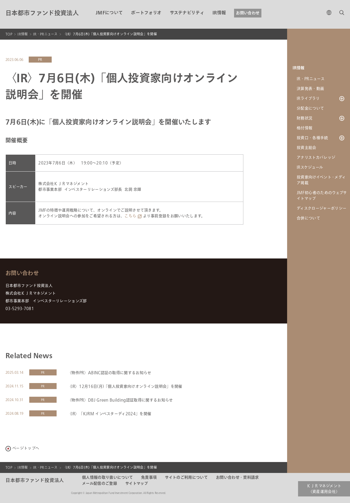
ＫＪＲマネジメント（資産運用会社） (324, 489)
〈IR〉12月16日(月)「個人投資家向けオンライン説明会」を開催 (125, 386)
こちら (130, 216)
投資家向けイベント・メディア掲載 (321, 180)
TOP (8, 34)
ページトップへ (25, 448)
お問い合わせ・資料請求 (237, 478)
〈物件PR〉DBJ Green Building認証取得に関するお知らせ (120, 400)
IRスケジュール (310, 167)
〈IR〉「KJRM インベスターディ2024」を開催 (109, 414)
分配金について (310, 108)
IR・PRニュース (45, 34)
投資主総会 (306, 148)
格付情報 (304, 128)
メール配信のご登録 (99, 484)
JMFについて (109, 13)
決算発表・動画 (310, 89)
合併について (308, 218)
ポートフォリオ (146, 13)
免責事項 (149, 478)
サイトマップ (136, 484)
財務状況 (304, 118)
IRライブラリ (308, 98)
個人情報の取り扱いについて (107, 478)
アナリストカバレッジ (316, 157)
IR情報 (219, 13)
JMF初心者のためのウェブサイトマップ (322, 195)
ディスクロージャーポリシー (321, 208)
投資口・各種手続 (312, 138)
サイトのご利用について (186, 478)
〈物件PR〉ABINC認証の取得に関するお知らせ (109, 373)
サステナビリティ (187, 13)
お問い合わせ (247, 13)
